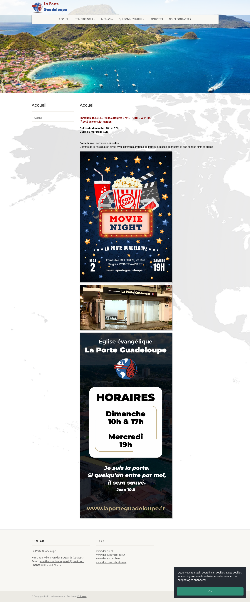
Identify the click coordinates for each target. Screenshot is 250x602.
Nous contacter (180, 19)
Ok (210, 591)
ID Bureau (82, 596)
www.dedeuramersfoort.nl (111, 554)
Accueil (64, 19)
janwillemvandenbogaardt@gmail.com (62, 561)
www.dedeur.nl (104, 551)
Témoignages (85, 19)
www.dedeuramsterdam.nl (111, 562)
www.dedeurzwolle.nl (108, 558)
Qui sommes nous (131, 19)
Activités (156, 19)
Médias (107, 19)
